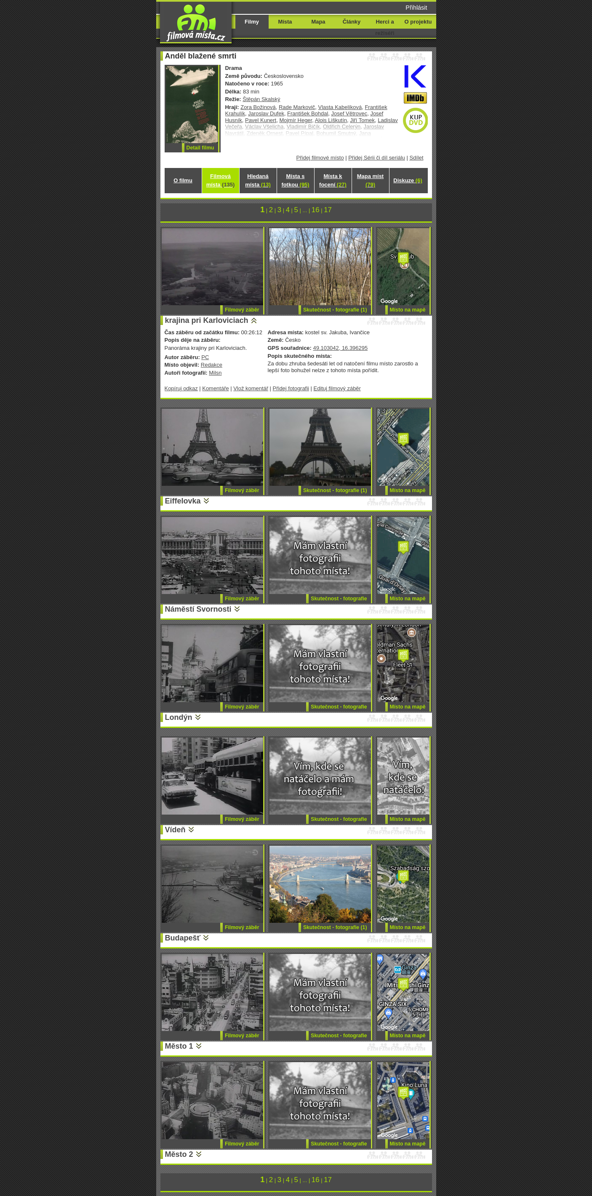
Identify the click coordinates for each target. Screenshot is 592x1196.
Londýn (178, 717)
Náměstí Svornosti (198, 609)
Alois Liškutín (331, 120)
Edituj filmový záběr (337, 388)
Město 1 (179, 1046)
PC (205, 357)
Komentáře (215, 388)
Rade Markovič (297, 107)
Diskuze (407, 180)
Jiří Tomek (362, 120)
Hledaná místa (257, 180)
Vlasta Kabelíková (340, 107)
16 (316, 210)
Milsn (215, 373)
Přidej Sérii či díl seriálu (376, 157)
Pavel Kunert (260, 120)
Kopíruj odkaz (181, 388)
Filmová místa (220, 180)
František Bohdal (307, 113)
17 (328, 210)
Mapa (318, 22)
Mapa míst (370, 180)
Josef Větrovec (349, 113)
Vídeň (175, 830)
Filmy (252, 22)
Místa (285, 22)
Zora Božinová (258, 107)
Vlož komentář (250, 388)
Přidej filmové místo (320, 157)
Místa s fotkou (295, 180)
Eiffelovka (183, 501)
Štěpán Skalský (261, 99)
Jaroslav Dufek (266, 113)
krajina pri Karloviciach (206, 320)
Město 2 (179, 1154)
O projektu (418, 22)
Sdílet (416, 157)
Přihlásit (416, 7)
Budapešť (183, 938)
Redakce (211, 365)
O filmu (182, 180)
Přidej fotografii (291, 388)
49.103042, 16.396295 (340, 348)
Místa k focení (333, 180)
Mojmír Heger (295, 120)
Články (351, 22)
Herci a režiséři (384, 27)
